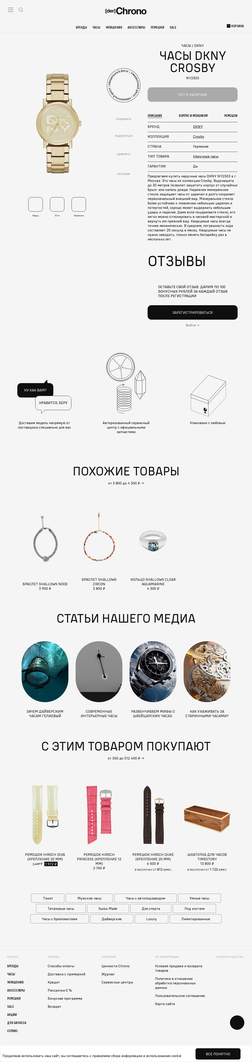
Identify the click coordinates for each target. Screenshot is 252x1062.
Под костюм (194, 908)
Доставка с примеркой (66, 974)
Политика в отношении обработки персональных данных (175, 983)
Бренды (81, 27)
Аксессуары (136, 27)
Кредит (54, 982)
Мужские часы (89, 898)
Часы (96, 27)
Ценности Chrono (115, 966)
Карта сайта (165, 1003)
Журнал (107, 974)
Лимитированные (195, 919)
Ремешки (157, 27)
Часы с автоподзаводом (145, 898)
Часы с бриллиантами (59, 919)
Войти (191, 325)
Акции (12, 1014)
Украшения (114, 27)
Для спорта (151, 908)
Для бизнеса (16, 1022)
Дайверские (112, 919)
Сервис (12, 1030)
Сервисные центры (117, 982)
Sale (173, 27)
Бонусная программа (65, 998)
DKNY (198, 126)
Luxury (151, 919)
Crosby (198, 136)
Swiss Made (108, 908)
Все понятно (218, 1054)
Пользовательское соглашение (180, 995)
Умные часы (199, 898)
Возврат (54, 1006)
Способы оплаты (61, 966)
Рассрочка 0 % (60, 990)
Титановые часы (60, 908)
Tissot (48, 898)
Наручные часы (205, 156)
